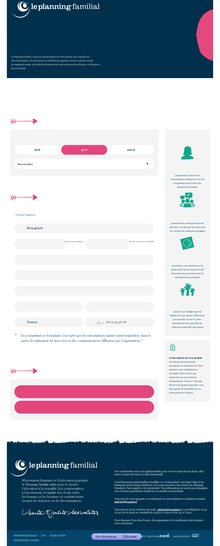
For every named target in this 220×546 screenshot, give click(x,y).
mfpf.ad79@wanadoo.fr (125, 502)
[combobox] (100, 323)
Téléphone (90, 322)
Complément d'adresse (19, 291)
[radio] (37, 150)
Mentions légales (25, 535)
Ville (90, 307)
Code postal (19, 307)
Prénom (19, 244)
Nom (90, 244)
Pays (19, 322)
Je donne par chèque (84, 407)
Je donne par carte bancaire (84, 391)
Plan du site (58, 535)
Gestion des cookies (26, 540)
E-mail (19, 260)
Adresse (19, 275)
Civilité (19, 228)
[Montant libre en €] (84, 164)
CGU (43, 535)
